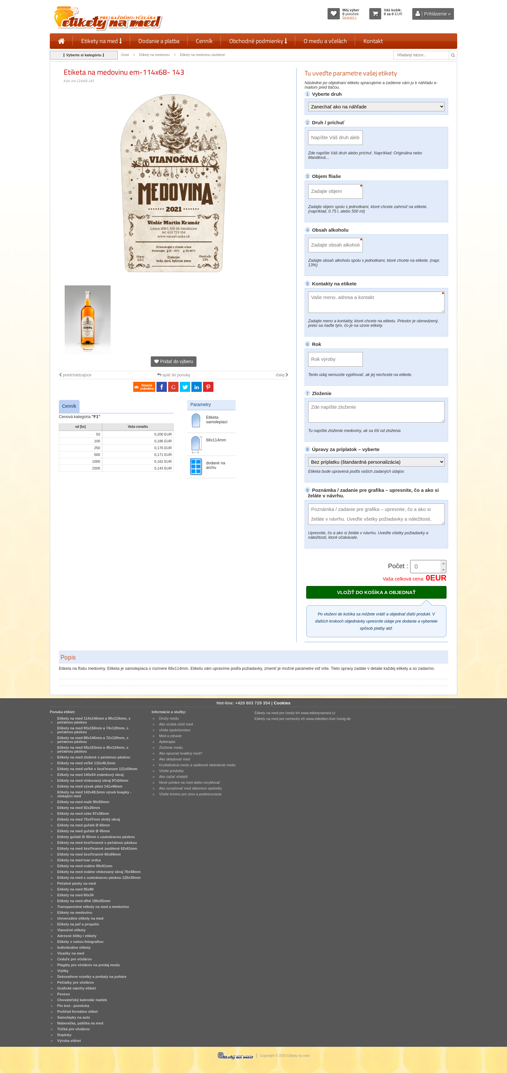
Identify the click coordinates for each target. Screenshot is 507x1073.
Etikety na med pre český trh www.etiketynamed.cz (294, 713)
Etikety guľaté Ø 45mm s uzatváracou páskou (96, 837)
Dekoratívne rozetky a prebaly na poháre (91, 977)
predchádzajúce (75, 375)
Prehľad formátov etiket (77, 1011)
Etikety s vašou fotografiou (80, 942)
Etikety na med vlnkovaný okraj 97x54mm (92, 780)
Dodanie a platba (158, 41)
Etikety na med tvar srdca (79, 860)
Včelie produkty (171, 771)
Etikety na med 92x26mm (78, 808)
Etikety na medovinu (154, 55)
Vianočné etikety (71, 930)
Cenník (204, 41)
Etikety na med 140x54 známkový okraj (90, 775)
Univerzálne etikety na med (80, 918)
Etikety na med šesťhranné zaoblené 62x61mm (97, 848)
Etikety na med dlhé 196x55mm (83, 901)
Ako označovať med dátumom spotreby (190, 788)
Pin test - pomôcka (73, 1006)
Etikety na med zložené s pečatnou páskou (93, 757)
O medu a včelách (325, 41)
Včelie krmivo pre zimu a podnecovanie (190, 794)
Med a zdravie (170, 736)
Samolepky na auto (73, 1017)
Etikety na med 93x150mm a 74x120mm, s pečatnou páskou (92, 730)
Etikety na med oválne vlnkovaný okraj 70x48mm (99, 872)
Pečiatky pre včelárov (75, 982)
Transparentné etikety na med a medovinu (93, 907)
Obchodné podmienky (258, 41)
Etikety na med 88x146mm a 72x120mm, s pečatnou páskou (92, 740)
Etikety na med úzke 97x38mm (83, 813)
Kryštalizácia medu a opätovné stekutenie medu (197, 765)
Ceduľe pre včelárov (74, 959)
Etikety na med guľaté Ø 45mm (83, 831)
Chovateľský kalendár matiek (82, 1000)
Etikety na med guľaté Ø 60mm (83, 825)
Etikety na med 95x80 (75, 889)
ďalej (282, 375)
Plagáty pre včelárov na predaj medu (88, 965)
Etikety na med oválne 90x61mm (85, 866)
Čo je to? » (349, 17)
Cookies (282, 703)
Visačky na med (70, 953)
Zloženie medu (171, 747)
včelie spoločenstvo (174, 730)
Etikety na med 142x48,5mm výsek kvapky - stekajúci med (94, 794)
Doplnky (64, 1035)
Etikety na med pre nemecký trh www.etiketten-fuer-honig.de (302, 719)
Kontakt (373, 41)
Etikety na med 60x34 (75, 895)
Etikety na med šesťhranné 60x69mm (89, 854)
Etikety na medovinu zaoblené (202, 55)
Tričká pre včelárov (73, 1029)
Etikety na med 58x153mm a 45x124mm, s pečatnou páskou (92, 749)
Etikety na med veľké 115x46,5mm (86, 763)
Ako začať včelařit (173, 777)
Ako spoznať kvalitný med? (180, 753)
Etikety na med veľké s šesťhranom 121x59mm (97, 769)
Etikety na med (101, 41)
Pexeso (63, 994)
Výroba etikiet (69, 1041)
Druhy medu (169, 718)
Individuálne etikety (74, 947)
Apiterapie (167, 742)
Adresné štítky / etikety (76, 936)
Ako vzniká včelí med (176, 724)
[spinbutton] (426, 567)
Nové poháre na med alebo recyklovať (189, 782)
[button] (443, 563)
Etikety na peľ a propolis (78, 924)
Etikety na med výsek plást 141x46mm (90, 786)
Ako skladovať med (174, 759)
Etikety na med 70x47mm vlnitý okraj (88, 819)
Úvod (125, 55)
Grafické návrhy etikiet (76, 988)
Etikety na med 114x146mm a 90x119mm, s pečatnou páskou (93, 720)
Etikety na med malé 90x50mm (83, 802)
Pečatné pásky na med (76, 883)
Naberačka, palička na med (80, 1023)
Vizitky (63, 971)
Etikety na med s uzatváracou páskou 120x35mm (99, 877)
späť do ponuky (173, 375)
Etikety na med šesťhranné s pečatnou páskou (97, 843)
